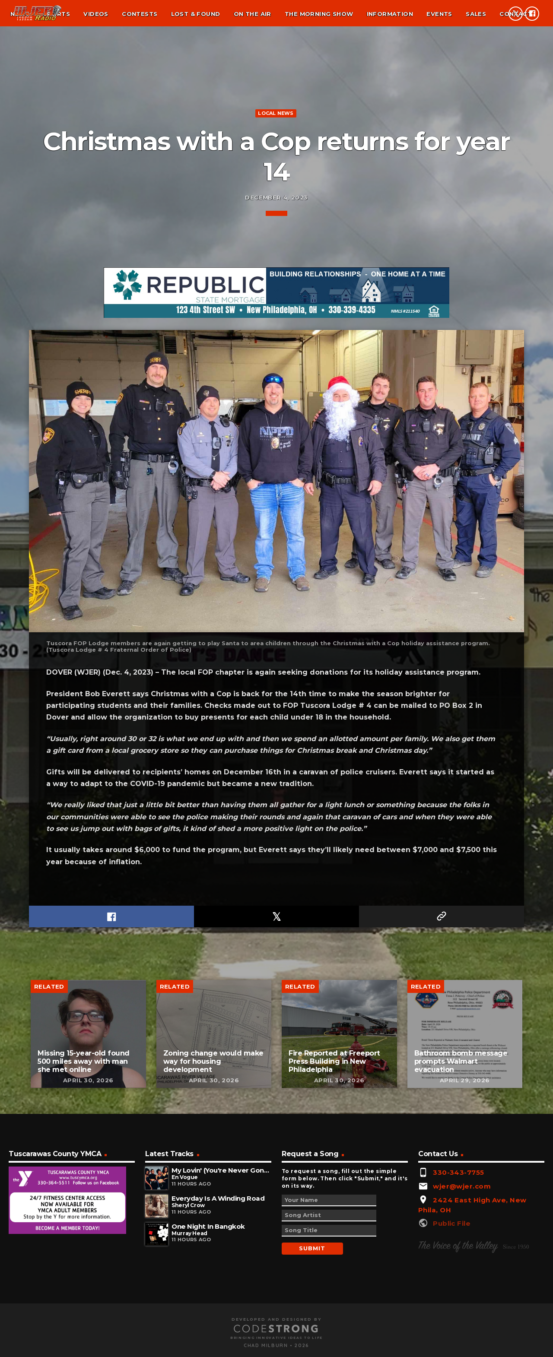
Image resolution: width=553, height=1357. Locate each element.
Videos (95, 13)
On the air (252, 13)
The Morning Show (319, 13)
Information (390, 13)
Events (439, 13)
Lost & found (195, 13)
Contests (139, 13)
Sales (476, 13)
